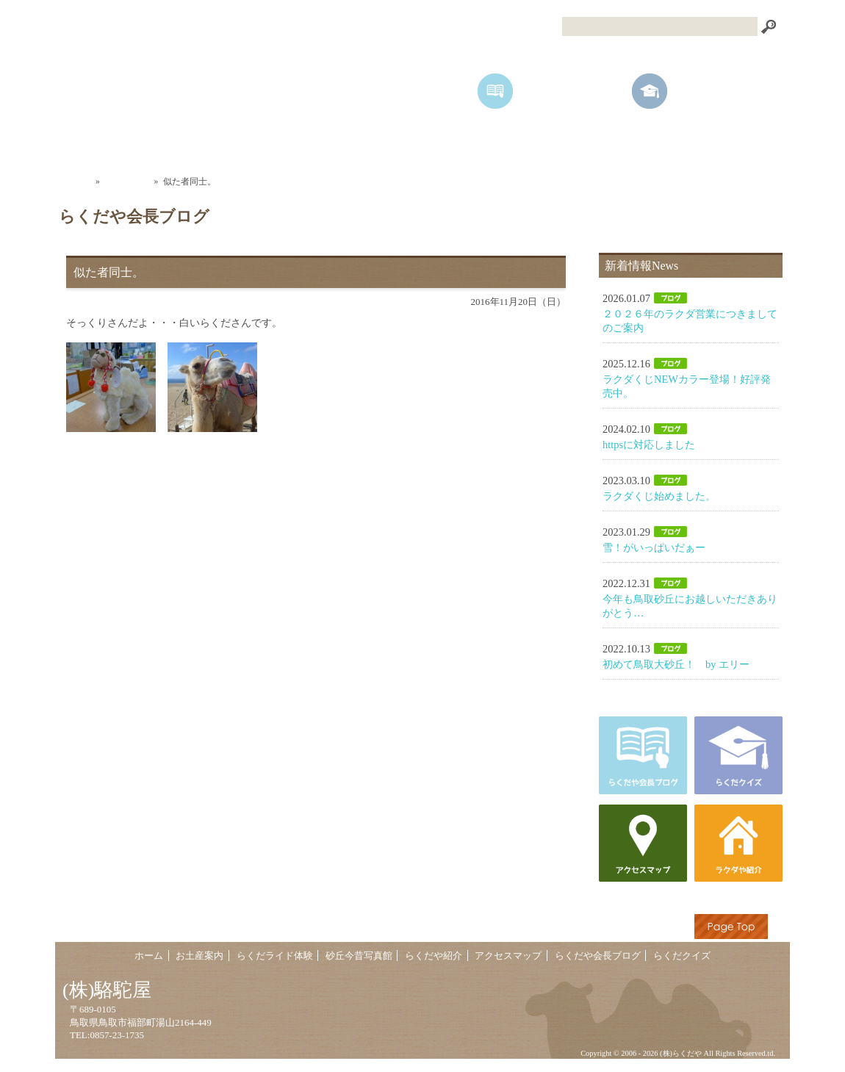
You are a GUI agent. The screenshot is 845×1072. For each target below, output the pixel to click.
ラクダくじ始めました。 (659, 496)
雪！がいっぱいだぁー (654, 547)
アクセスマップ (716, 143)
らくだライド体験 (363, 143)
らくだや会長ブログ (598, 956)
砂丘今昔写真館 (481, 143)
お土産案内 (246, 143)
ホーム (128, 143)
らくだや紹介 (599, 143)
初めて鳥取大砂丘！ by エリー (676, 664)
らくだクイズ (682, 956)
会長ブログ (127, 181)
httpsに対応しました (649, 444)
